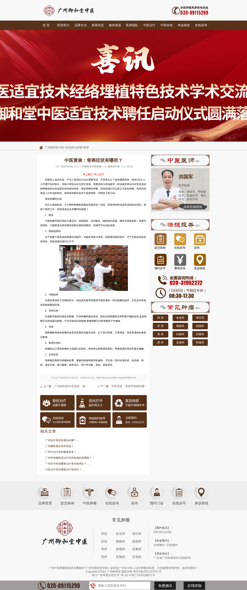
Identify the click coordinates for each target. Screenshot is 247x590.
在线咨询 (201, 25)
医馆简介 (63, 25)
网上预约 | (88, 174)
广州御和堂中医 (54, 147)
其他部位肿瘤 (73, 147)
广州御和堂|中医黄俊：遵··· (70, 386)
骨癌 (86, 147)
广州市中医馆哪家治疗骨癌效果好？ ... (67, 463)
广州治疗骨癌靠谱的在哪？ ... (62, 440)
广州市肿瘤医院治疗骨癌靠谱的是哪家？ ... (70, 457)
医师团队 (132, 25)
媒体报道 (115, 25)
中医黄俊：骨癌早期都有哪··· (129, 386)
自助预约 (172, 544)
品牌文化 (80, 25)
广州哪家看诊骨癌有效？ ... (61, 446)
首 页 (46, 25)
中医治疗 (149, 25)
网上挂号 (99, 174)
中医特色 (166, 25)
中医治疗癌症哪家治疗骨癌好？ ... (64, 469)
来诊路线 (184, 25)
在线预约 (159, 544)
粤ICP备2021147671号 (147, 571)
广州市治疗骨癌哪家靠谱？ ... (62, 451)
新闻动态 (98, 25)
